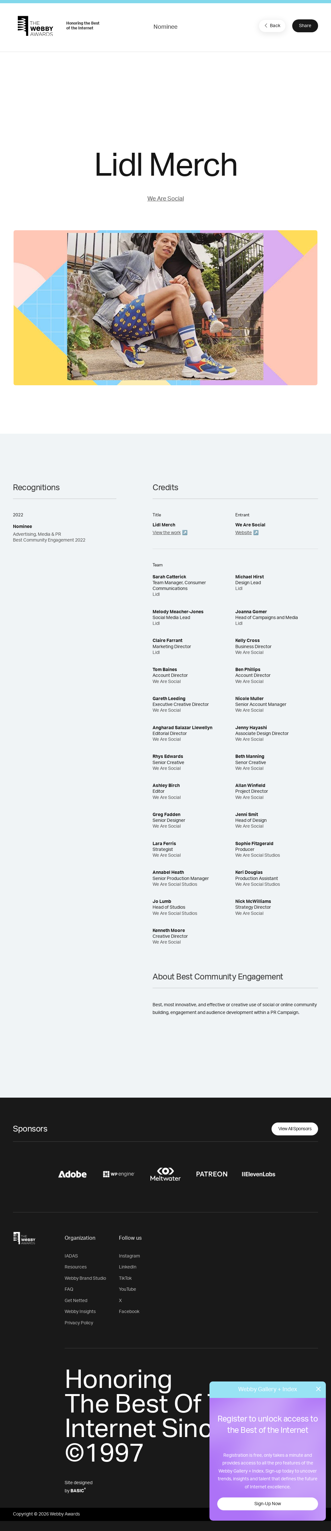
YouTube (127, 1289)
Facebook (129, 1311)
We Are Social (165, 199)
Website (243, 533)
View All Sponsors (295, 1129)
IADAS (71, 1256)
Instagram (129, 1256)
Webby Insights (80, 1311)
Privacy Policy (79, 1323)
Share (305, 26)
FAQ (69, 1289)
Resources (76, 1267)
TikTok (125, 1278)
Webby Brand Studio (85, 1278)
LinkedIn (127, 1267)
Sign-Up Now (267, 1504)
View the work (167, 533)
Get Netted (76, 1300)
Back (271, 25)
